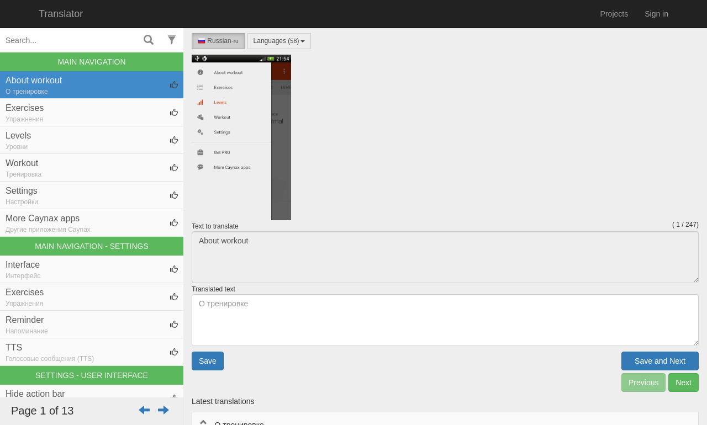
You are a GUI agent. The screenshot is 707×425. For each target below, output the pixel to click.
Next (684, 382)
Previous (643, 382)
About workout (445, 257)
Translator (61, 13)
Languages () (279, 41)
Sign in (656, 13)
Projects (614, 13)
